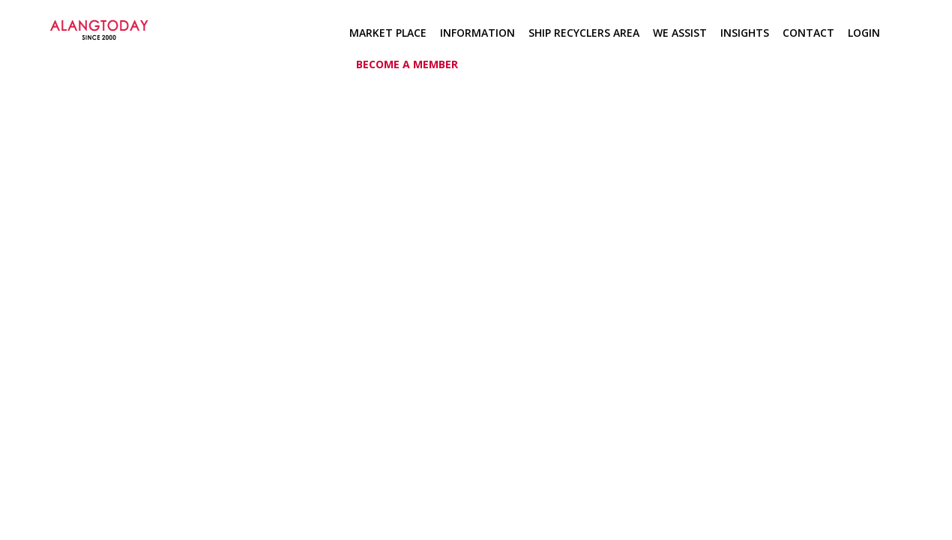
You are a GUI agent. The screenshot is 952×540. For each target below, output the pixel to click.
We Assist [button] (680, 33)
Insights (744, 33)
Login (864, 33)
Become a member (407, 64)
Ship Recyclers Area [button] (583, 33)
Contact (808, 33)
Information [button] (477, 33)
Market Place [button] (388, 33)
